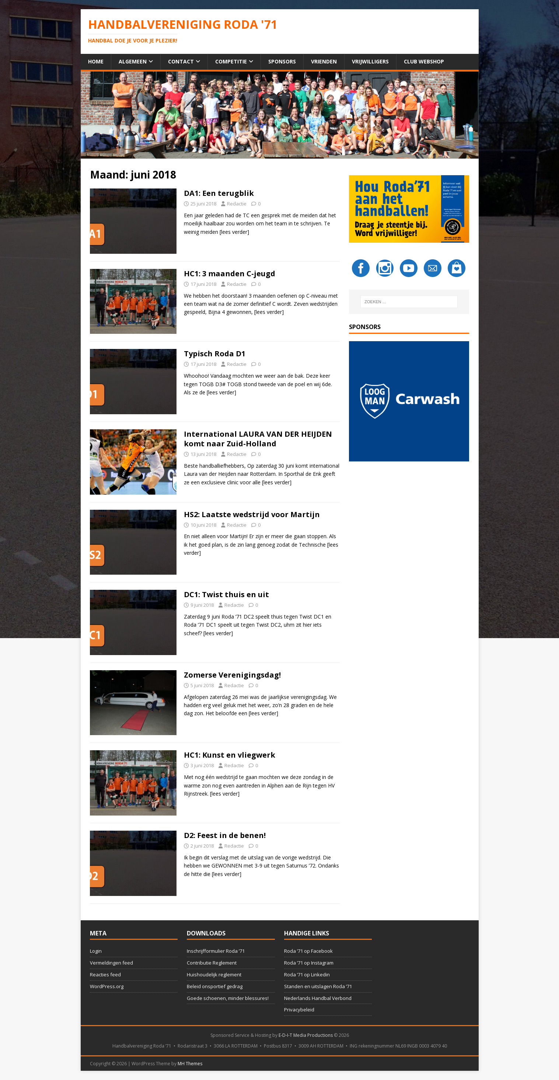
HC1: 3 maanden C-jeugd (229, 273)
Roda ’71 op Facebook (308, 951)
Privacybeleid (299, 1009)
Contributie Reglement (212, 962)
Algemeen (133, 61)
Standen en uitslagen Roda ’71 (318, 986)
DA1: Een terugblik (219, 193)
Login (96, 951)
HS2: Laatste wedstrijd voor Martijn (252, 514)
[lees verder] (234, 231)
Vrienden (324, 61)
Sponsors (282, 61)
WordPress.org (106, 986)
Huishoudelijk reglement (214, 974)
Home (96, 61)
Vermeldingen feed (111, 962)
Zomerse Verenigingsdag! (232, 675)
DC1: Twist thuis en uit (226, 594)
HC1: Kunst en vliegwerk (229, 755)
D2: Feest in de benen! (225, 835)
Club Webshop (424, 61)
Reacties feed (105, 974)
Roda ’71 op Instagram (308, 962)
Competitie (231, 61)
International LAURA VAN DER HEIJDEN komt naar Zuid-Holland (258, 439)
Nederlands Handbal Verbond (318, 998)
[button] (409, 401)
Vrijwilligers (370, 61)
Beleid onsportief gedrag (214, 986)
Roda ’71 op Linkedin (307, 974)
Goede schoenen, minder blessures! (228, 998)
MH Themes (190, 1063)
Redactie (237, 203)
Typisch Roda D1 (214, 354)
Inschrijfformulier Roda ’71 (216, 951)
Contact (181, 61)
